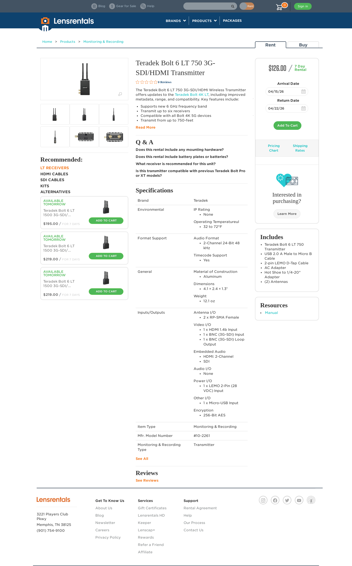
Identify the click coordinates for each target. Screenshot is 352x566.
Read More (145, 127)
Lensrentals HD (151, 515)
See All (142, 459)
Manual (271, 313)
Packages (232, 20)
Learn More (287, 214)
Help (188, 515)
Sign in (303, 6)
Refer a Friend (151, 545)
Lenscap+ (146, 530)
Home (47, 42)
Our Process (194, 523)
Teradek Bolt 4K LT (192, 95)
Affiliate (145, 552)
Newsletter (105, 523)
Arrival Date (288, 84)
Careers (102, 530)
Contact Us (193, 530)
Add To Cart (287, 125)
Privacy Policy (108, 537)
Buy (303, 44)
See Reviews (147, 480)
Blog (99, 515)
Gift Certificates (152, 508)
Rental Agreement (200, 508)
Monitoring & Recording (103, 42)
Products (67, 42)
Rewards (146, 537)
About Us (103, 508)
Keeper (144, 523)
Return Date (288, 100)
